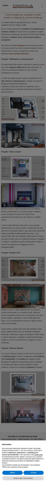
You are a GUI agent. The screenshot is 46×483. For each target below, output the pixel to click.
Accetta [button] (33, 473)
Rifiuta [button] (12, 473)
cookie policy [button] (38, 455)
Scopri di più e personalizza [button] (23, 478)
